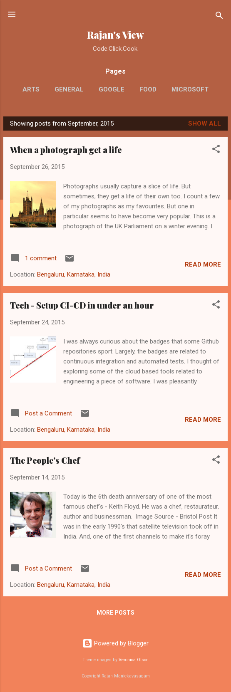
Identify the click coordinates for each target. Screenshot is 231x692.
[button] (216, 150)
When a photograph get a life (66, 149)
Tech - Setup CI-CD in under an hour (82, 305)
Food (147, 89)
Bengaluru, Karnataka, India (73, 274)
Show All (204, 123)
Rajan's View (115, 34)
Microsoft (190, 89)
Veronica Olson (134, 659)
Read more (203, 264)
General (69, 89)
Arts (31, 89)
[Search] (219, 17)
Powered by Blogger (115, 643)
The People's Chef (45, 460)
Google (111, 89)
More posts (115, 612)
